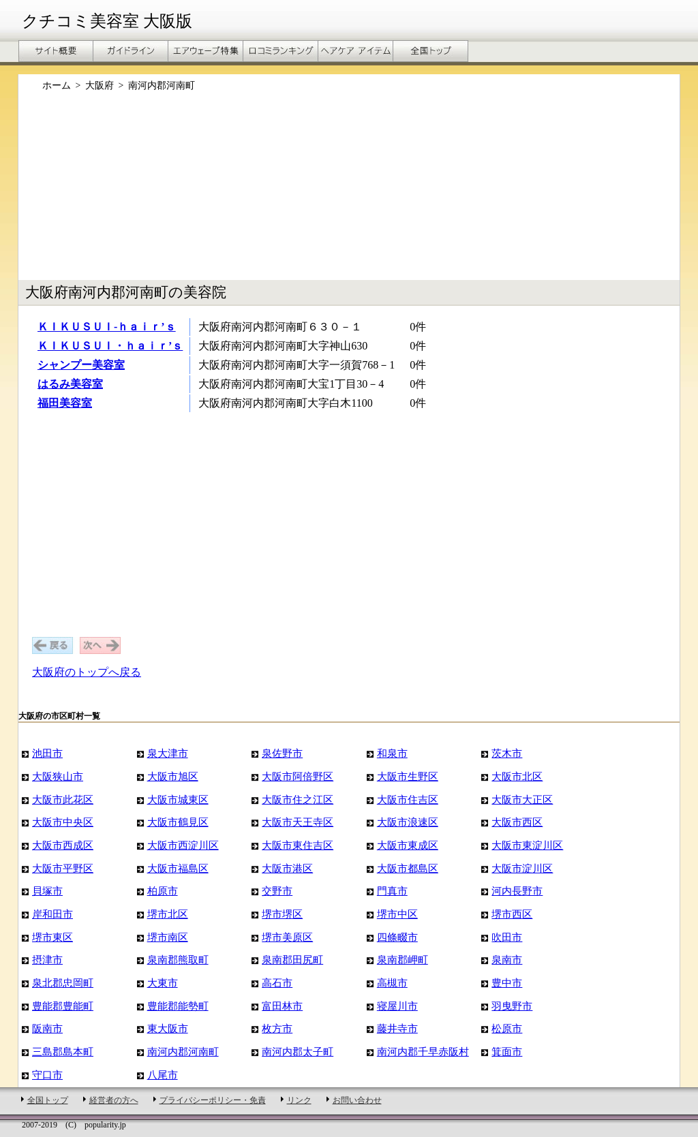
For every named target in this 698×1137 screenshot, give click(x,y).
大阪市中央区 (62, 822)
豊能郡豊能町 (62, 1006)
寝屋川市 (397, 1006)
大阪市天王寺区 (297, 822)
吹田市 (506, 937)
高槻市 (392, 982)
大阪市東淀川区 (527, 845)
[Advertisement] (349, 193)
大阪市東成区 (407, 845)
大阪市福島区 (178, 868)
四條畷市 (397, 937)
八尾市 (162, 1074)
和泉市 (392, 753)
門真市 (392, 891)
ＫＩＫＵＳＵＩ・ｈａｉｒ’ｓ (110, 346)
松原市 (506, 1028)
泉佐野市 (282, 753)
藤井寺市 (397, 1028)
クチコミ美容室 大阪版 (107, 21)
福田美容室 (64, 403)
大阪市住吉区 (407, 799)
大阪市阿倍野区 (297, 776)
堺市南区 (167, 937)
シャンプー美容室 (81, 365)
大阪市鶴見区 (178, 822)
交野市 (277, 891)
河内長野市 (517, 891)
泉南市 (506, 959)
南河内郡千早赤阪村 (423, 1051)
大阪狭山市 (57, 776)
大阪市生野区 (407, 776)
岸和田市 (52, 914)
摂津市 (47, 959)
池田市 (47, 753)
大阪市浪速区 (407, 822)
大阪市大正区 (522, 799)
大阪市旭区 (172, 776)
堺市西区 (511, 914)
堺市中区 (397, 914)
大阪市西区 (517, 822)
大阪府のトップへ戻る (86, 672)
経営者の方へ (113, 1100)
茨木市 (506, 753)
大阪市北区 (517, 776)
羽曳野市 (511, 1006)
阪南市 (47, 1028)
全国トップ (47, 1100)
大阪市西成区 (62, 845)
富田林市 (282, 1006)
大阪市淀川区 (522, 868)
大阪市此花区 (62, 799)
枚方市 (277, 1028)
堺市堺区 (282, 914)
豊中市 (506, 982)
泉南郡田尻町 (292, 959)
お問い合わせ (357, 1100)
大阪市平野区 (62, 868)
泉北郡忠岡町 (62, 982)
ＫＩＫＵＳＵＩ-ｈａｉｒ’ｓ (106, 326)
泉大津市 (167, 753)
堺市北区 (167, 914)
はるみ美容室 (70, 384)
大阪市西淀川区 (183, 845)
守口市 (47, 1074)
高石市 (277, 982)
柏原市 (162, 891)
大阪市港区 (287, 868)
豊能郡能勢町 (178, 1006)
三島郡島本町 (62, 1051)
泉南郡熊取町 (178, 959)
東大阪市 (167, 1028)
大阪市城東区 (178, 799)
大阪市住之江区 (297, 799)
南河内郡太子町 (297, 1051)
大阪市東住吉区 (297, 845)
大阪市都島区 (407, 868)
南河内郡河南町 (183, 1051)
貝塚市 (47, 891)
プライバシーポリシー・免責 (213, 1100)
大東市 (162, 982)
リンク (299, 1100)
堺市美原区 (287, 937)
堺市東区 (52, 937)
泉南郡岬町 (402, 959)
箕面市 (506, 1051)
